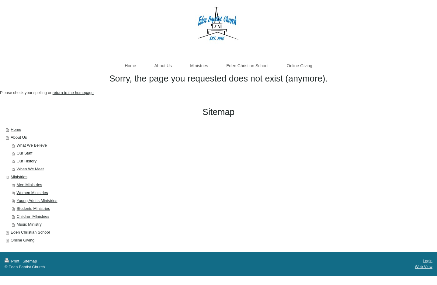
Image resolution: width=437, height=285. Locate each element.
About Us (19, 137)
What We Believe (32, 145)
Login (427, 261)
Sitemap (30, 261)
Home (16, 129)
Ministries (19, 177)
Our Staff (25, 153)
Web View (423, 266)
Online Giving (22, 240)
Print (12, 261)
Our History (27, 161)
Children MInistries (33, 216)
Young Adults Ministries (37, 200)
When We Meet (30, 169)
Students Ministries (33, 208)
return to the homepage (73, 92)
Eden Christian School (30, 232)
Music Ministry (29, 224)
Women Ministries (32, 192)
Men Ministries (29, 184)
